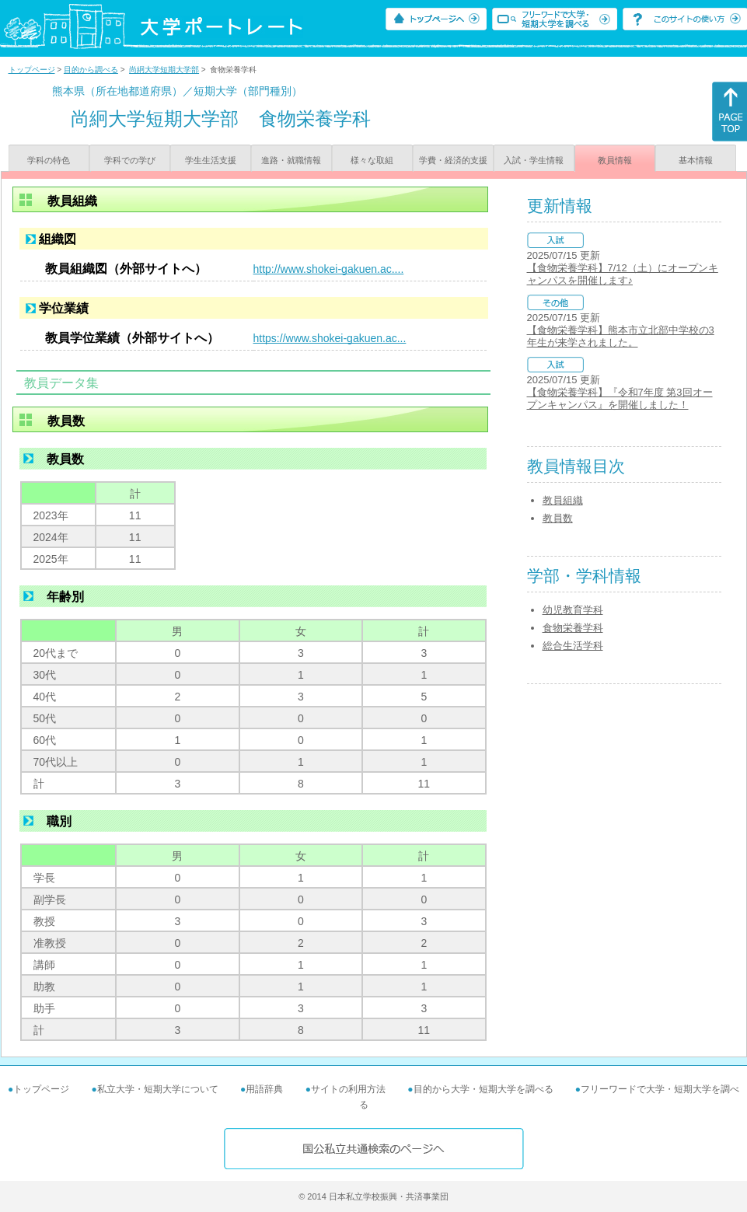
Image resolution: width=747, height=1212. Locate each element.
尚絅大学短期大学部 (164, 69)
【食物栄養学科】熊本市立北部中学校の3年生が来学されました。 (620, 336)
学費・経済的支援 (453, 160)
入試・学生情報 (534, 160)
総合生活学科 (573, 645)
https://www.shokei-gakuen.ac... (330, 338)
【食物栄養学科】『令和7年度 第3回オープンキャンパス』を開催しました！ (620, 398)
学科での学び (129, 160)
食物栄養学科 (573, 628)
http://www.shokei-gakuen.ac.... (328, 269)
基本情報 (696, 160)
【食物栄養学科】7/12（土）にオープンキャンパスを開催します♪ (622, 274)
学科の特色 (48, 160)
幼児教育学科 (573, 610)
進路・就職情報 (291, 160)
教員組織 (563, 500)
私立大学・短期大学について (157, 1089)
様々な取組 (372, 160)
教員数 (558, 518)
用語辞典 (264, 1089)
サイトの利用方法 (348, 1089)
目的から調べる (91, 69)
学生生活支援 (210, 160)
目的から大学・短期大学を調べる (483, 1089)
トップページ (32, 69)
